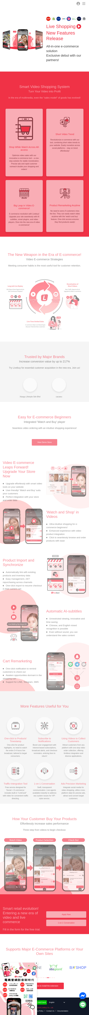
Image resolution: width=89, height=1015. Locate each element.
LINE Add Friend (39, 1002)
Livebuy (5, 4)
